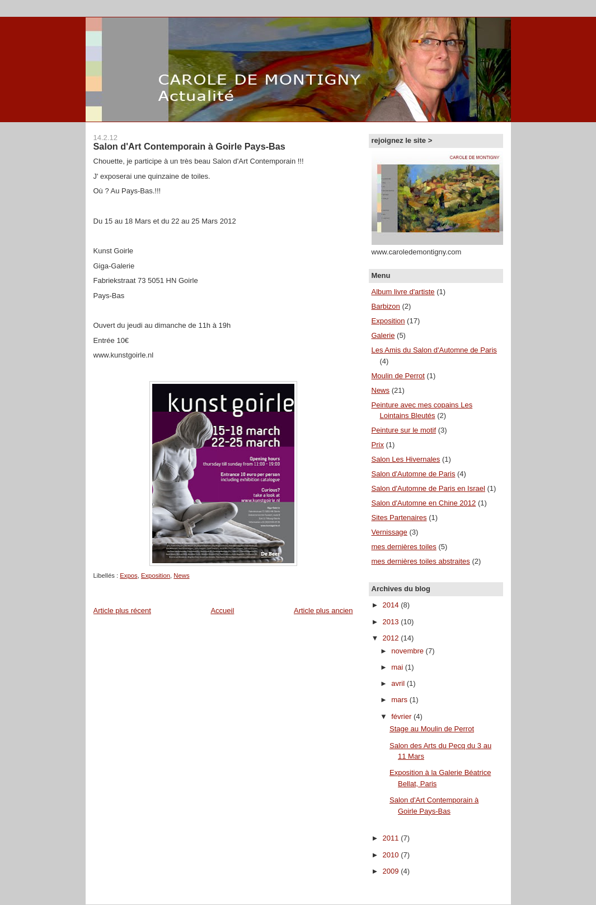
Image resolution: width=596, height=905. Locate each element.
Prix (378, 444)
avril (398, 683)
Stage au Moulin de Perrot (431, 729)
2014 (392, 605)
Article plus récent (122, 610)
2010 (392, 855)
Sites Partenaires (399, 517)
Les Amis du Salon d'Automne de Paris (434, 350)
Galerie (383, 335)
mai (398, 667)
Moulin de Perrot (398, 376)
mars (400, 699)
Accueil (222, 610)
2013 (392, 622)
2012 (392, 638)
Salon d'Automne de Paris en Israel (428, 488)
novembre (408, 651)
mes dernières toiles (404, 546)
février (402, 716)
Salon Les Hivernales (406, 459)
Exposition (155, 575)
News (181, 575)
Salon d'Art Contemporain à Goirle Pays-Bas (189, 146)
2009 (392, 871)
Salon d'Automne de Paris (414, 474)
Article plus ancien (323, 610)
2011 (392, 838)
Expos (128, 575)
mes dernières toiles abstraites (421, 561)
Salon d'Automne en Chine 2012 (424, 503)
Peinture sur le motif (404, 430)
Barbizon (386, 306)
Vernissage (389, 532)
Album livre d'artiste (403, 291)
